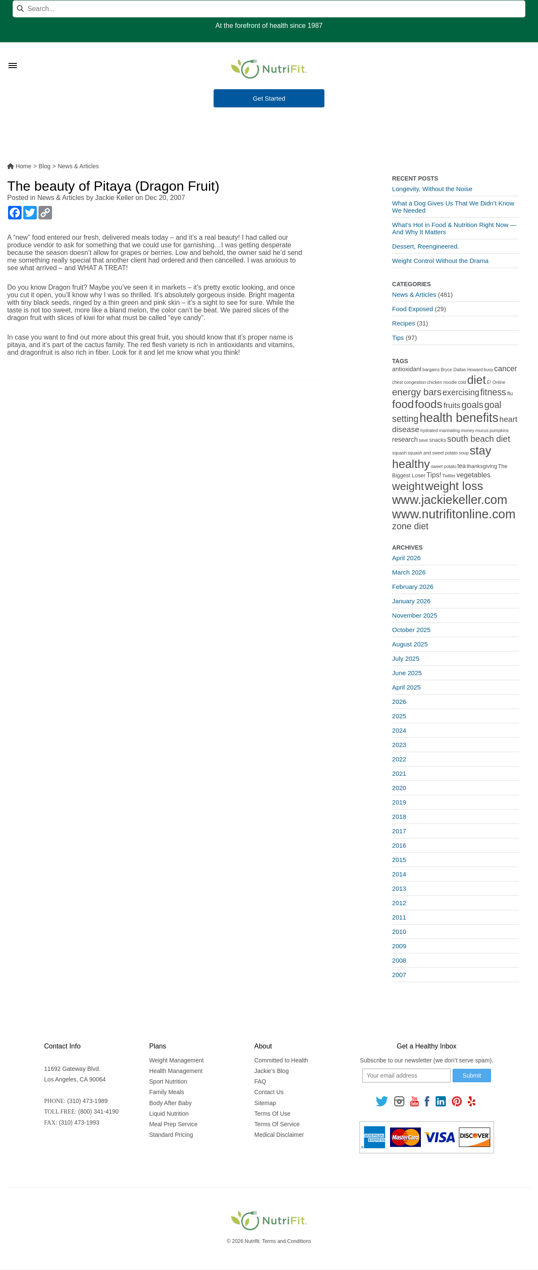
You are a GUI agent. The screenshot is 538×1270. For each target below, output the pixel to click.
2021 (399, 773)
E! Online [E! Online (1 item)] (496, 382)
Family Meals (166, 1092)
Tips (398, 337)
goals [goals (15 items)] (472, 405)
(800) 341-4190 (98, 1111)
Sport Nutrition (168, 1081)
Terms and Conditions (286, 1241)
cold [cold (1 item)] (462, 382)
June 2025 (407, 672)
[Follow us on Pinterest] (456, 1101)
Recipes (403, 323)
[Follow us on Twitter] (382, 1101)
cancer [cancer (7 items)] (505, 368)
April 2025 (406, 687)
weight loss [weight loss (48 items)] (454, 486)
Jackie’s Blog (271, 1070)
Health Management (176, 1070)
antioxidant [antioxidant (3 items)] (406, 369)
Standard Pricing (171, 1134)
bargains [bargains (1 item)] (431, 369)
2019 (399, 802)
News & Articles (60, 197)
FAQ (260, 1081)
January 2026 (411, 601)
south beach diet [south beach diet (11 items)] (478, 438)
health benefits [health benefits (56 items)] (459, 417)
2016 (399, 845)
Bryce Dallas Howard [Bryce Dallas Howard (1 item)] (462, 369)
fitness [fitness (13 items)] (493, 392)
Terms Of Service (276, 1124)
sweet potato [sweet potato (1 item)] (443, 466)
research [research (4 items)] (405, 439)
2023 (399, 744)
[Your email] (406, 1075)
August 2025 (410, 644)
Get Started (269, 98)
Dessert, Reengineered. (425, 246)
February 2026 (413, 586)
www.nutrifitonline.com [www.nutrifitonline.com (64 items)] (454, 514)
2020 (399, 787)
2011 (399, 917)
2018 (399, 816)
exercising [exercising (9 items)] (460, 392)
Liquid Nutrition (169, 1113)
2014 (399, 874)
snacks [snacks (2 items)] (437, 440)
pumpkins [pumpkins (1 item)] (499, 430)
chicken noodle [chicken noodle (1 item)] (442, 382)
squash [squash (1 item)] (399, 452)
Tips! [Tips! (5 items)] (433, 475)
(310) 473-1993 (79, 1122)
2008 (399, 960)
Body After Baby (170, 1103)
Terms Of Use (272, 1113)
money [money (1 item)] (467, 430)
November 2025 (414, 615)
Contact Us (268, 1092)
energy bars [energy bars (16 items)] (417, 392)
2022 (399, 759)
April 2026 (406, 557)
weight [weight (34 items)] (408, 486)
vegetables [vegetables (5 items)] (473, 475)
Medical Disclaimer (279, 1134)
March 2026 (408, 572)
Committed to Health (281, 1060)
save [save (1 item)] (423, 440)
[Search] (269, 8)
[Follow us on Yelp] (471, 1101)
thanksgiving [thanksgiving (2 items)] (482, 466)
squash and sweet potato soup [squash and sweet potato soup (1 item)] (438, 452)
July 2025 (405, 658)
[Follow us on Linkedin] (441, 1101)
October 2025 (411, 629)
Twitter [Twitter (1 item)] (449, 475)
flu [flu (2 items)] (510, 393)
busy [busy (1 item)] (489, 369)
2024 (399, 730)
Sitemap (265, 1103)
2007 (399, 974)
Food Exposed (412, 308)
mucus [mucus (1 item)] (482, 430)
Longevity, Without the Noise (432, 188)
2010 (399, 931)
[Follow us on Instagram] (399, 1101)
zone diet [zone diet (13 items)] (410, 526)
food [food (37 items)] (403, 404)
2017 (399, 831)
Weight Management (176, 1060)
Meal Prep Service (173, 1124)
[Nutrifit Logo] (269, 69)
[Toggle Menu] (12, 55)
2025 (399, 716)
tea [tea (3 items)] (461, 466)
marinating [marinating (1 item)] (449, 430)
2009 (399, 946)
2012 (399, 902)
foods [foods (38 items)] (428, 404)
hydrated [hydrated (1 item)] (429, 430)
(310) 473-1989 (87, 1101)
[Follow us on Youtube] (414, 1101)
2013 (399, 888)
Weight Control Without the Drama (440, 260)
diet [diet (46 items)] (476, 379)
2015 (399, 859)
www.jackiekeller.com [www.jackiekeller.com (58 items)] (449, 499)
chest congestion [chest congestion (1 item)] (409, 382)
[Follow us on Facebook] (427, 1101)
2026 (399, 701)
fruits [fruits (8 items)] (452, 405)
